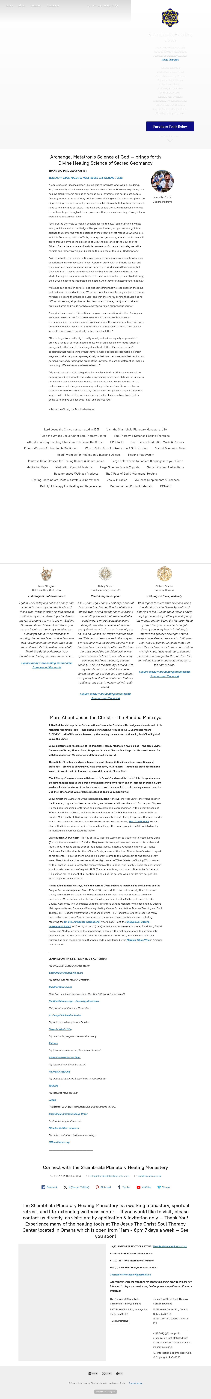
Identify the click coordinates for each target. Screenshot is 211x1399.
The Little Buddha (139, 821)
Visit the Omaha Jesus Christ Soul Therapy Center (73, 436)
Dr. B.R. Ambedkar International (82, 921)
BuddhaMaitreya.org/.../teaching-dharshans (74, 1001)
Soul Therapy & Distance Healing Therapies (142, 436)
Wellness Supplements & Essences (157, 480)
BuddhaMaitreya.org (60, 986)
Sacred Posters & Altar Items (165, 467)
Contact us (53, 5)
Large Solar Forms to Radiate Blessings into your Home (147, 461)
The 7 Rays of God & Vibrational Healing (131, 473)
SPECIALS (116, 442)
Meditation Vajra (37, 467)
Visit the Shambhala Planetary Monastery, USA (137, 429)
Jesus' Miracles (117, 480)
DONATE (165, 486)
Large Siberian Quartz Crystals (120, 467)
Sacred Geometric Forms (171, 448)
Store (9, 5)
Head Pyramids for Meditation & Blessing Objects (89, 454)
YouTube (53, 1085)
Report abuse (136, 1383)
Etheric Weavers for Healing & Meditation (50, 448)
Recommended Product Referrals (131, 486)
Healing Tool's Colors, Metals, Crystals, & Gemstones (65, 480)
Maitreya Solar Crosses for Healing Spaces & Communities (66, 461)
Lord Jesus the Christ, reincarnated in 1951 (71, 429)
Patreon (53, 1043)
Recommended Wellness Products (76, 473)
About (21, 5)
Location (36, 5)
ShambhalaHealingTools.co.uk (66, 972)
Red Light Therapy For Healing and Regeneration (71, 486)
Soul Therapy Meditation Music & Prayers (157, 442)
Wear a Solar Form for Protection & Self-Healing (116, 448)
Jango (52, 1099)
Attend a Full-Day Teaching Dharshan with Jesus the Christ (65, 442)
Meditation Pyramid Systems (73, 467)
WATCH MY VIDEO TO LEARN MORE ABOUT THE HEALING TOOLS (86, 177)
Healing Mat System (141, 454)
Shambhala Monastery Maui (65, 1057)
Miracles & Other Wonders (64, 1128)
